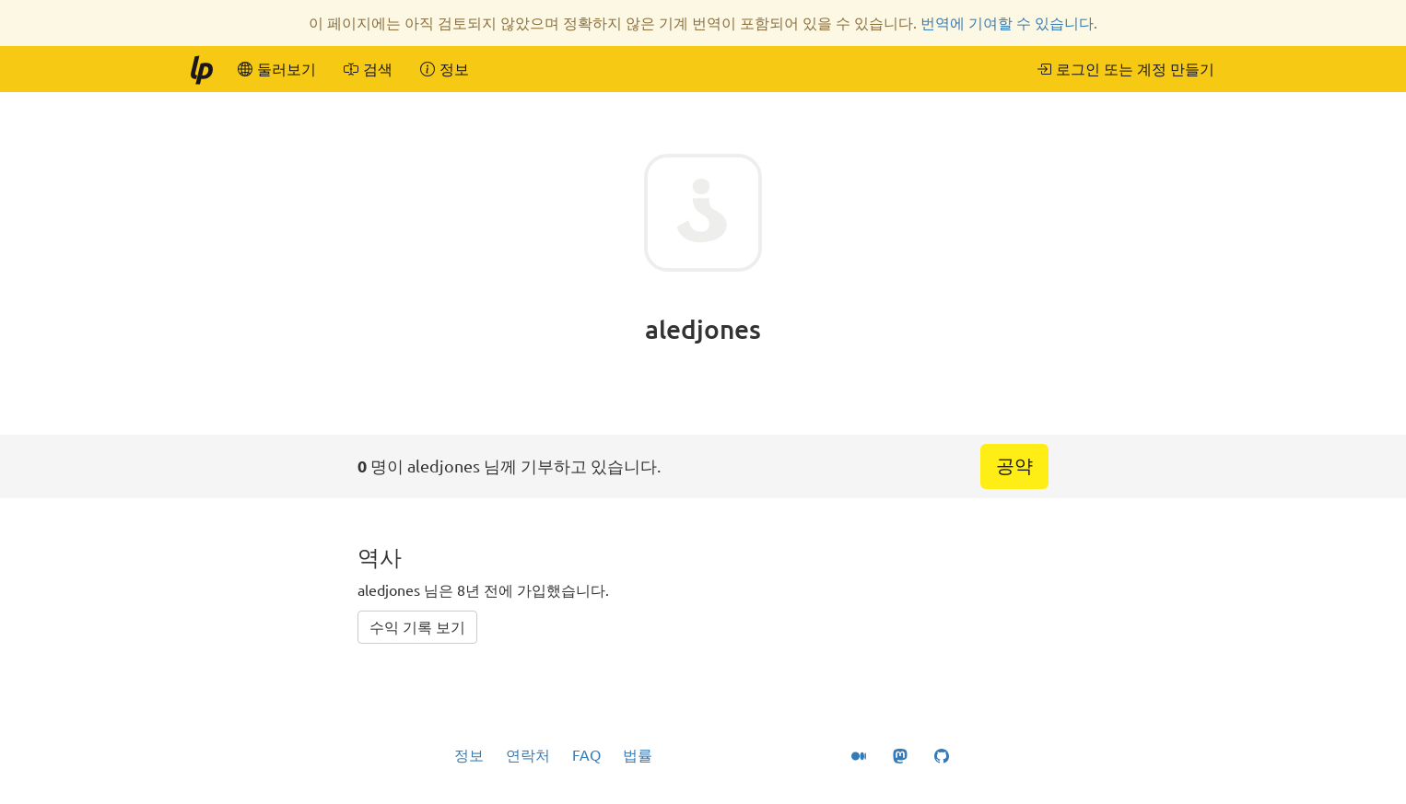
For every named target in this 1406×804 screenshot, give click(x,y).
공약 (1014, 465)
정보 (469, 755)
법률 (637, 755)
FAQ (586, 755)
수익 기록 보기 (417, 627)
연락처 (528, 755)
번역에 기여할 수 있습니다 (1007, 23)
